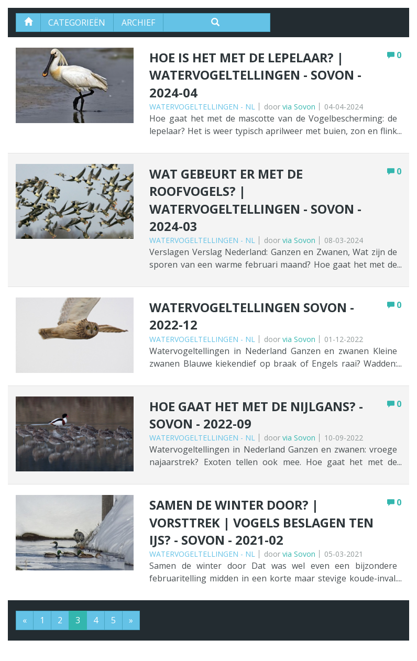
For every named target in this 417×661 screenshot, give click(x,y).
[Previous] (25, 622)
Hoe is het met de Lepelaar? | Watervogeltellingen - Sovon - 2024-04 (257, 75)
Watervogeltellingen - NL (202, 107)
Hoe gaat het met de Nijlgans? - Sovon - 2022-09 (257, 416)
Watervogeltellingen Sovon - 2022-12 (253, 317)
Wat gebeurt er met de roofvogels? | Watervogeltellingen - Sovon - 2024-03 (257, 201)
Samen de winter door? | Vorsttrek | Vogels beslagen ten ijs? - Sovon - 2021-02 (263, 525)
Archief (139, 22)
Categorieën (77, 22)
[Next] (131, 622)
